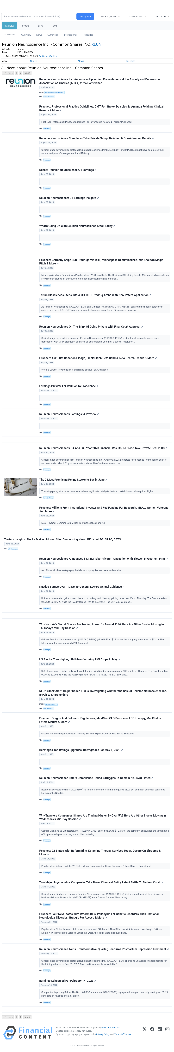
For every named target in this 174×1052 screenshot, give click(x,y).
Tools (54, 25)
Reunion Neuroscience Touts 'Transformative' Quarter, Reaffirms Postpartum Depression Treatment (104, 949)
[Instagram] (167, 1033)
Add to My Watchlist (48, 56)
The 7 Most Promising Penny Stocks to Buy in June (73, 479)
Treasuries (87, 34)
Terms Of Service (122, 1034)
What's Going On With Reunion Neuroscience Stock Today (77, 226)
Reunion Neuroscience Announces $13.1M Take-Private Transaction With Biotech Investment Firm (103, 558)
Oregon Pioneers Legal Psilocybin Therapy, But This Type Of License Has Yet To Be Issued (88, 733)
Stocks (25, 25)
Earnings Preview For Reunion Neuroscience (69, 386)
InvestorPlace (48, 498)
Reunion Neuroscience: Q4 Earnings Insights (69, 198)
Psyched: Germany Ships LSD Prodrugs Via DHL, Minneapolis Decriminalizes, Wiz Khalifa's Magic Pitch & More (101, 261)
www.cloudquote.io (110, 1027)
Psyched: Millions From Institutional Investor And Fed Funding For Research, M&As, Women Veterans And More (103, 509)
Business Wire (48, 708)
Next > (27, 73)
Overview (26, 34)
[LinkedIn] (159, 1033)
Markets (9, 25)
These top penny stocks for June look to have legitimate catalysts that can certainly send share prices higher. (98, 491)
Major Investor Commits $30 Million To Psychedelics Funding (73, 523)
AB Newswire (13, 549)
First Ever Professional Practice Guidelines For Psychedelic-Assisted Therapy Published (86, 122)
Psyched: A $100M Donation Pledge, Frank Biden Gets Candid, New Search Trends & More (98, 358)
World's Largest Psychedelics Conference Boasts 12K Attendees (74, 369)
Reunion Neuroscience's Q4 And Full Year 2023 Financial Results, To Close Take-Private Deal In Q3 (103, 448)
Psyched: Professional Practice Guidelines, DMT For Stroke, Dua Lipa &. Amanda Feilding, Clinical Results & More (101, 108)
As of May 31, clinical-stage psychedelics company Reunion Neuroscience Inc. (82, 570)
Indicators (161, 16)
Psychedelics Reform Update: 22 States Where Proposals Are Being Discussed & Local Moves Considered (96, 866)
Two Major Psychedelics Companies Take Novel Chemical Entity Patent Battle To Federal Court (101, 882)
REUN (96, 44)
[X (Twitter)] (144, 1033)
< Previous (7, 73)
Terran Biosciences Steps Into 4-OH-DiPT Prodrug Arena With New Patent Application (95, 295)
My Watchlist (136, 16)
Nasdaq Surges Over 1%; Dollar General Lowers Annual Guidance (81, 586)
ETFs (40, 25)
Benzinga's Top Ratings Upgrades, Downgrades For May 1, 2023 (81, 750)
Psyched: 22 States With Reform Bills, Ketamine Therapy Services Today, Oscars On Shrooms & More (100, 852)
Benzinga (47, 128)
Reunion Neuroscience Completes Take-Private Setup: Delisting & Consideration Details (96, 138)
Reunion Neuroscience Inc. (54, 92)
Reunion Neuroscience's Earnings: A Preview (69, 414)
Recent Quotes (108, 16)
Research (130, 61)
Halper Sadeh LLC (51, 704)
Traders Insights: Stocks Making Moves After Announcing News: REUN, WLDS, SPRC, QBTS (62, 539)
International (70, 34)
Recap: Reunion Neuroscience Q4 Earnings (68, 170)
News (39, 34)
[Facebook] (152, 1033)
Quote (33, 61)
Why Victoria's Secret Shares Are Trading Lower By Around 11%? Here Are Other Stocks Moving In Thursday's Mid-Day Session (101, 626)
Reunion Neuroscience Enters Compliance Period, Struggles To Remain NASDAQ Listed (96, 778)
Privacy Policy (103, 1034)
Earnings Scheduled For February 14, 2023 (67, 980)
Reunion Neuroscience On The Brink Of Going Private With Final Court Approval (91, 326)
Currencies (52, 34)
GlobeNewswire (49, 97)
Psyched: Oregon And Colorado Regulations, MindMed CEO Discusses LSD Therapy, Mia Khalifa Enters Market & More (100, 720)
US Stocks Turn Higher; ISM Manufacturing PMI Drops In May (79, 659)
